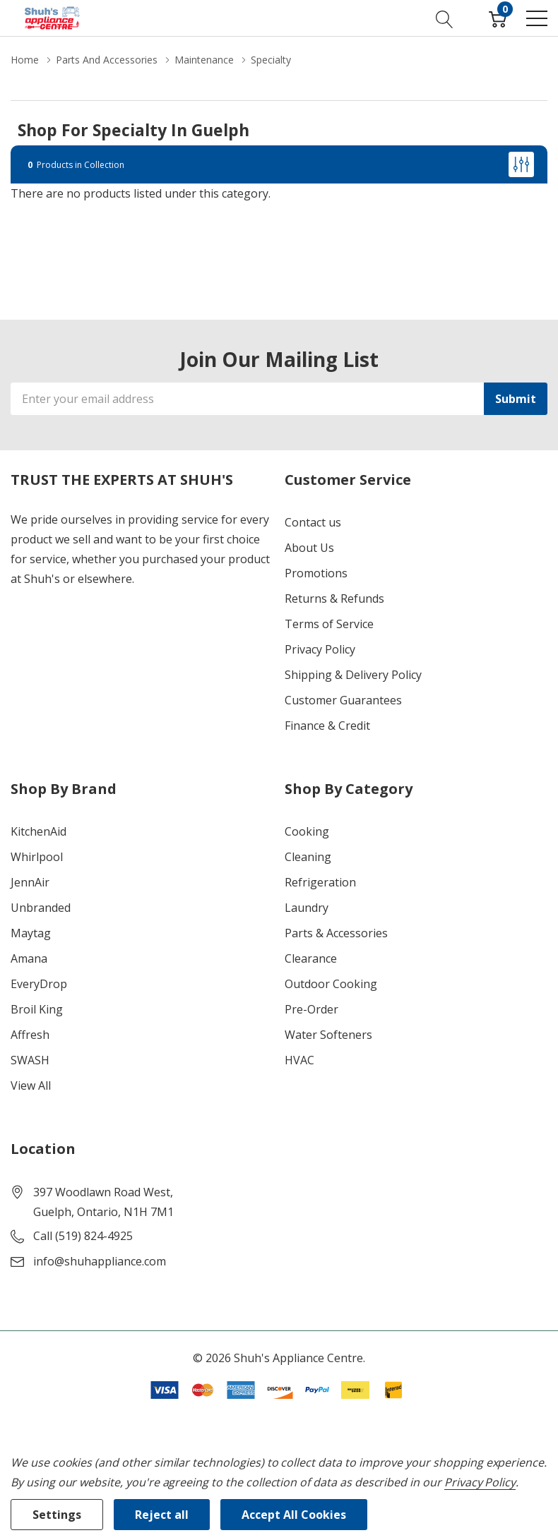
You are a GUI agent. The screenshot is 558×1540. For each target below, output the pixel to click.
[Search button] (444, 18)
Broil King (37, 1009)
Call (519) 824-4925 (83, 1236)
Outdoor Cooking (331, 984)
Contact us (313, 522)
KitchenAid (38, 831)
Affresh (30, 1034)
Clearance (311, 958)
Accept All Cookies (294, 1514)
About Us (309, 547)
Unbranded (41, 907)
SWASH (30, 1060)
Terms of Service (329, 624)
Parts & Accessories (336, 933)
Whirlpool (37, 857)
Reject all (162, 1514)
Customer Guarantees (343, 700)
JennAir (30, 882)
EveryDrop (39, 984)
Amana (29, 958)
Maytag (31, 933)
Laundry (306, 907)
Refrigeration (320, 882)
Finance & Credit (327, 725)
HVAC (299, 1060)
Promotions (316, 573)
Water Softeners (328, 1034)
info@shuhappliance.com (99, 1261)
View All (31, 1085)
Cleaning (308, 857)
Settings (56, 1514)
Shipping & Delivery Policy (353, 674)
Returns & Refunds (334, 598)
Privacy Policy (320, 649)
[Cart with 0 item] (497, 18)
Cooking (307, 831)
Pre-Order (311, 1009)
